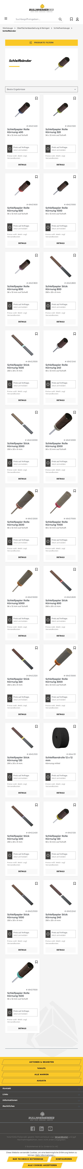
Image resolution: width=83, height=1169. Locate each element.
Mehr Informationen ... (45, 1155)
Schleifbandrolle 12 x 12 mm (59, 759)
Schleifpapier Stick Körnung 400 (18, 837)
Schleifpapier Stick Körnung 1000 (18, 916)
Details (22, 164)
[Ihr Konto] (77, 19)
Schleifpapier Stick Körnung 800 (57, 288)
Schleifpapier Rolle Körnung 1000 (57, 209)
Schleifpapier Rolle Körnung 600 (18, 209)
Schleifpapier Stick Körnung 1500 (18, 366)
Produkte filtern (41, 42)
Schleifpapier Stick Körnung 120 (18, 759)
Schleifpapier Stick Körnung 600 (57, 602)
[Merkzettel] (71, 19)
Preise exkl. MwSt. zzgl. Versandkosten (17, 157)
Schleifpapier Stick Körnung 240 (57, 916)
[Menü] (6, 19)
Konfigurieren (64, 1159)
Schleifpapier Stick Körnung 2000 (18, 445)
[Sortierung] (41, 89)
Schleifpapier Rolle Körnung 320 (57, 131)
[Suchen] (60, 19)
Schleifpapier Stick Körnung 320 (18, 680)
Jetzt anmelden (20, 150)
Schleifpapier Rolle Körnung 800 (18, 288)
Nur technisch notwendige (28, 1159)
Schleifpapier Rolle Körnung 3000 (57, 680)
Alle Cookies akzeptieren (42, 1165)
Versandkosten (61, 1137)
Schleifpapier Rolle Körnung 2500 (18, 523)
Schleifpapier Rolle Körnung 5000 (18, 602)
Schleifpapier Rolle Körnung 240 (57, 366)
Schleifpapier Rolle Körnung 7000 (57, 523)
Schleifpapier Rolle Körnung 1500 (18, 994)
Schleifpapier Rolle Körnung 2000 (57, 445)
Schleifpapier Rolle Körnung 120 (57, 837)
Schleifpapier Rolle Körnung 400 (18, 131)
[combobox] (35, 19)
